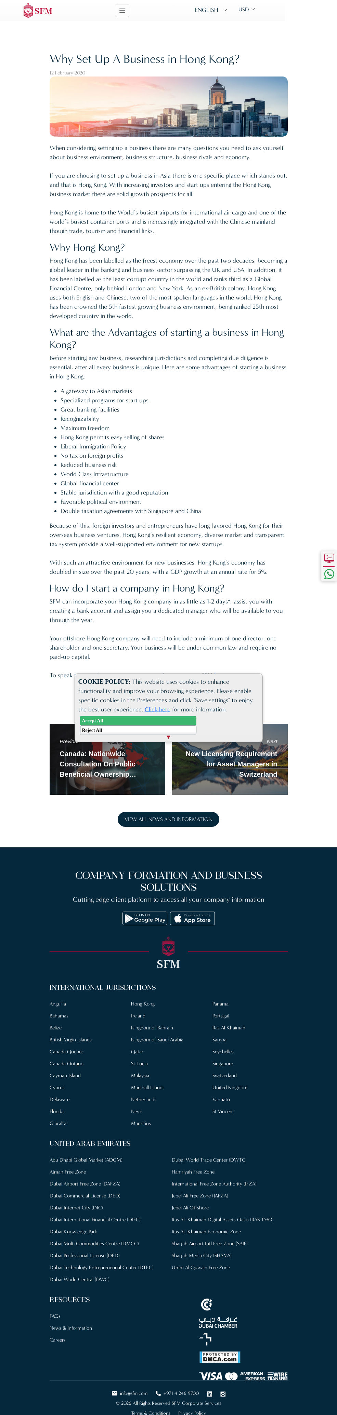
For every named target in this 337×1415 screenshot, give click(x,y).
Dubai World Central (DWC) (79, 1279)
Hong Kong (143, 1004)
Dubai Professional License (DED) (85, 1255)
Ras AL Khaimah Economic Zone (206, 1232)
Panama (220, 1004)
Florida (57, 1111)
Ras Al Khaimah (228, 1028)
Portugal (220, 1016)
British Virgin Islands (71, 1040)
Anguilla (58, 1004)
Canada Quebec (67, 1052)
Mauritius (141, 1123)
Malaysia (140, 1075)
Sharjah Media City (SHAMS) (202, 1255)
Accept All (92, 720)
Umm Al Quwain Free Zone (201, 1267)
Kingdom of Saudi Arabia (157, 1040)
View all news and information (168, 819)
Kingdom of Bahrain (152, 1028)
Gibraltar (59, 1123)
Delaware (59, 1099)
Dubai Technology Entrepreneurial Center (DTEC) (102, 1267)
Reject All (92, 730)
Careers (58, 1340)
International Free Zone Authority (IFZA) (214, 1184)
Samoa (219, 1040)
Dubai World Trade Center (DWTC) (209, 1160)
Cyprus (57, 1087)
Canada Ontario (66, 1063)
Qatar (137, 1052)
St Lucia (139, 1063)
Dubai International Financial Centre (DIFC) (95, 1220)
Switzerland (224, 1075)
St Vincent (223, 1111)
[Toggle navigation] (148, 10)
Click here (157, 709)
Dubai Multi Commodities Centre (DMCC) (94, 1243)
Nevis (137, 1111)
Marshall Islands (148, 1087)
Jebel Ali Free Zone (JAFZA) (200, 1196)
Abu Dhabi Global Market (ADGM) (86, 1160)
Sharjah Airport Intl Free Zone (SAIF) (210, 1243)
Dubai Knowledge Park (73, 1232)
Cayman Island (65, 1075)
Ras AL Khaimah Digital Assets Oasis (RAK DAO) (223, 1220)
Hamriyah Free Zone (193, 1172)
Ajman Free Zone (68, 1172)
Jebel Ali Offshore (190, 1208)
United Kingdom (229, 1087)
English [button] (232, 10)
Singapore (222, 1063)
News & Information (71, 1328)
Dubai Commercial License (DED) (85, 1196)
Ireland (138, 1016)
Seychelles (223, 1052)
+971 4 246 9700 (177, 1393)
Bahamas (59, 1016)
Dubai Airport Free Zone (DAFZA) (85, 1184)
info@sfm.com (129, 1393)
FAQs (55, 1316)
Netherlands (143, 1099)
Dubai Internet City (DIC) (76, 1208)
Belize (56, 1028)
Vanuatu (221, 1099)
